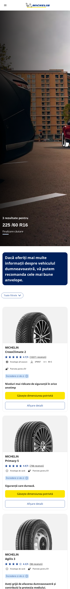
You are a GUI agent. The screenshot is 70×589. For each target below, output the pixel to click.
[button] (25, 357)
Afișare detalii (35, 405)
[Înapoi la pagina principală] (37, 5)
